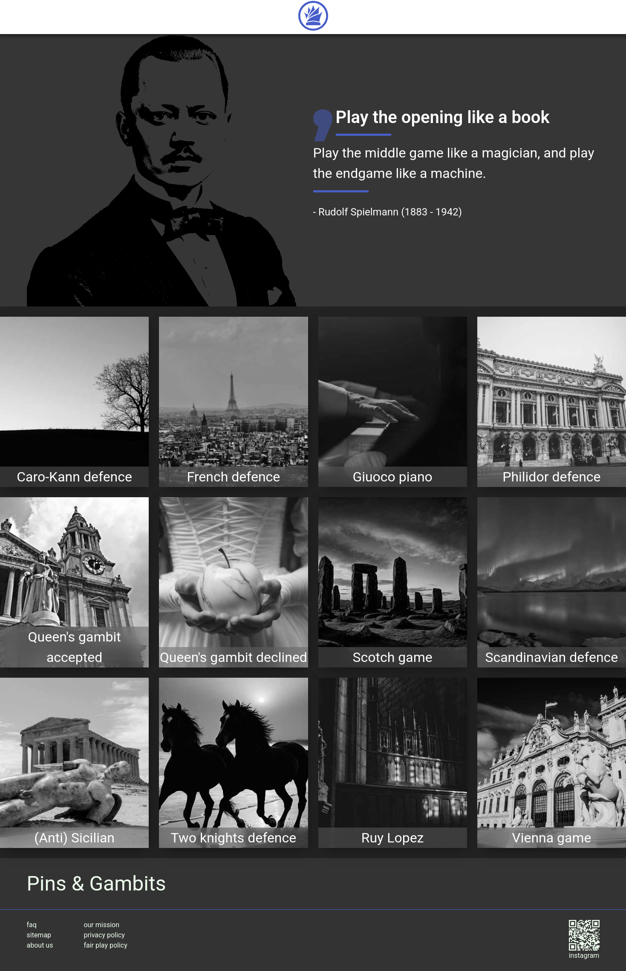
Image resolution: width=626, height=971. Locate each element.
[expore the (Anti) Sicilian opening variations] (74, 763)
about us (40, 945)
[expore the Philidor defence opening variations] (551, 402)
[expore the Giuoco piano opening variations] (392, 402)
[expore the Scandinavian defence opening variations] (551, 582)
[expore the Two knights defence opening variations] (233, 763)
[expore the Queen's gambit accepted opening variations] (74, 582)
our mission (101, 925)
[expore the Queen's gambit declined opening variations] (233, 582)
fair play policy (105, 945)
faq (32, 925)
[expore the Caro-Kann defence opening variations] (74, 402)
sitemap (39, 935)
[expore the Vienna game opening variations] (551, 763)
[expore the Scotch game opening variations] (392, 582)
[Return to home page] (313, 17)
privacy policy (104, 935)
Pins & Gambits (96, 883)
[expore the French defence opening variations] (233, 402)
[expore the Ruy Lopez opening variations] (392, 763)
